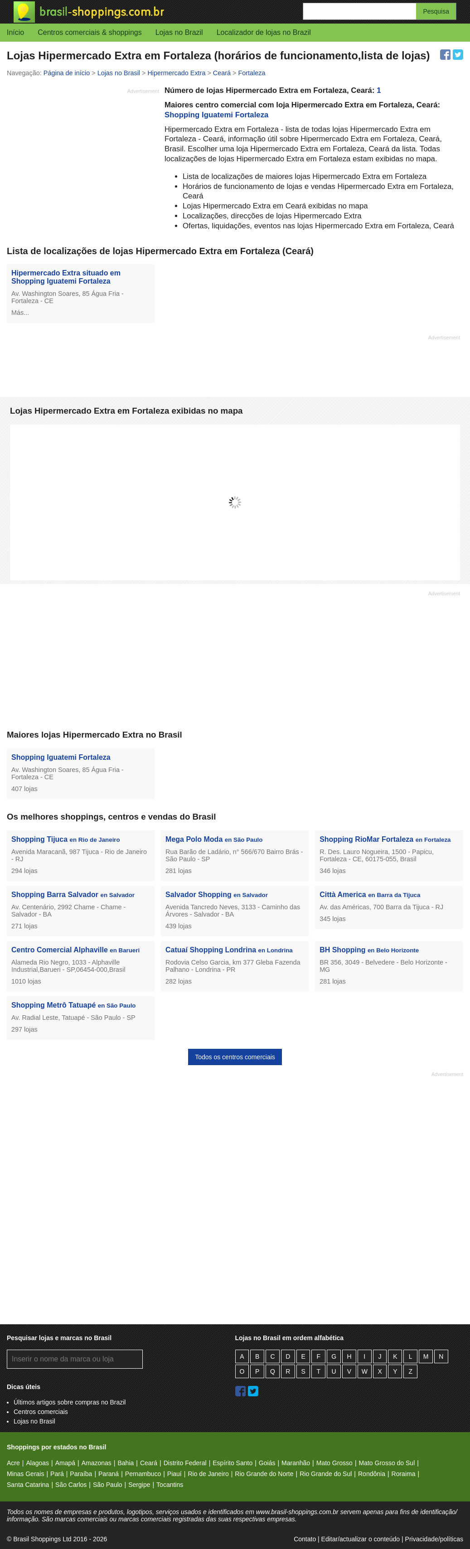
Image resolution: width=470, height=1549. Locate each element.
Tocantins (169, 1484)
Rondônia (371, 1473)
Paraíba (81, 1473)
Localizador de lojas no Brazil (264, 32)
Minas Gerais (25, 1473)
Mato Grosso (334, 1463)
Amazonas (96, 1463)
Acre (13, 1463)
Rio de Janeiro (208, 1473)
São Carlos (71, 1484)
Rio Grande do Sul (326, 1473)
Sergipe (139, 1484)
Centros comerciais (41, 1411)
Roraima (404, 1473)
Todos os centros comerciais (235, 1057)
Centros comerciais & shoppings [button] (89, 32)
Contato (305, 1539)
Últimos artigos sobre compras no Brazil (70, 1402)
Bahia (125, 1463)
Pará (57, 1473)
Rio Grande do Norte (264, 1473)
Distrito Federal (185, 1463)
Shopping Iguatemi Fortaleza (216, 115)
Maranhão (295, 1463)
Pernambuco (143, 1473)
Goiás (267, 1463)
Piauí (174, 1473)
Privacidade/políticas (434, 1539)
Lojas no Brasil (34, 1421)
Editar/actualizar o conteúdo (360, 1539)
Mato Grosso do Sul (387, 1463)
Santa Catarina (28, 1484)
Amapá (65, 1463)
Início (15, 32)
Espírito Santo (232, 1463)
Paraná (108, 1473)
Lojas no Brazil (179, 32)
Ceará (148, 1463)
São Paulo (107, 1484)
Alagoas (37, 1463)
